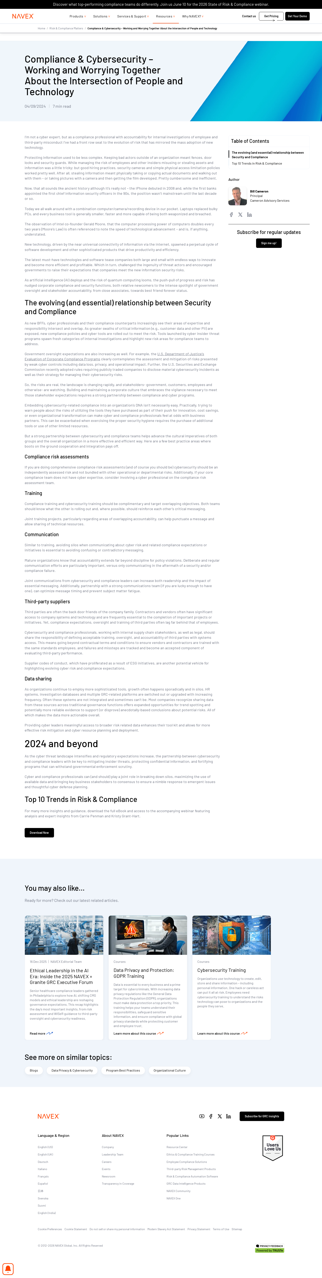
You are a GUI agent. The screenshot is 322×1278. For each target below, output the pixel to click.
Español (43, 1184)
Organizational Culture (170, 1071)
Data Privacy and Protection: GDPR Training (144, 974)
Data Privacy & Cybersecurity (72, 1071)
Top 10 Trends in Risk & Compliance (257, 163)
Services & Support (131, 24)
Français (43, 1177)
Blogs (34, 1071)
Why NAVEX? (191, 24)
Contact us (236, 24)
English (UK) (45, 1155)
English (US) (45, 1148)
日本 (41, 1191)
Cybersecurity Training (221, 971)
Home (41, 36)
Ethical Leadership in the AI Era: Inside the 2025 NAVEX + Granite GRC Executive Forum (61, 977)
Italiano (42, 1170)
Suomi (42, 1206)
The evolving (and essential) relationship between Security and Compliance (268, 154)
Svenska (43, 1199)
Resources (164, 24)
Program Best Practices (123, 1071)
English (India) (47, 1213)
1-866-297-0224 (253, 13)
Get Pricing (258, 24)
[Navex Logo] (36, 24)
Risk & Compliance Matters (66, 36)
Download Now (39, 833)
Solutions (100, 24)
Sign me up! (269, 243)
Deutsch (43, 1162)
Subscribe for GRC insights (262, 1117)
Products (76, 24)
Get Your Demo (284, 24)
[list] (283, 13)
